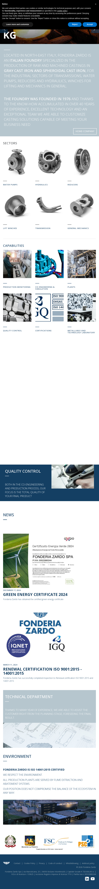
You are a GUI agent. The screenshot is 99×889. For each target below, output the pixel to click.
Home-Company (85, 131)
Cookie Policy (29, 863)
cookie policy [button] (62, 11)
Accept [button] (90, 24)
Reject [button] (74, 24)
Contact (17, 863)
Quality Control (23, 471)
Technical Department (29, 696)
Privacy (42, 863)
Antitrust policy (88, 863)
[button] (96, 4)
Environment (17, 756)
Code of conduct (55, 863)
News (8, 514)
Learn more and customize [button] (17, 24)
